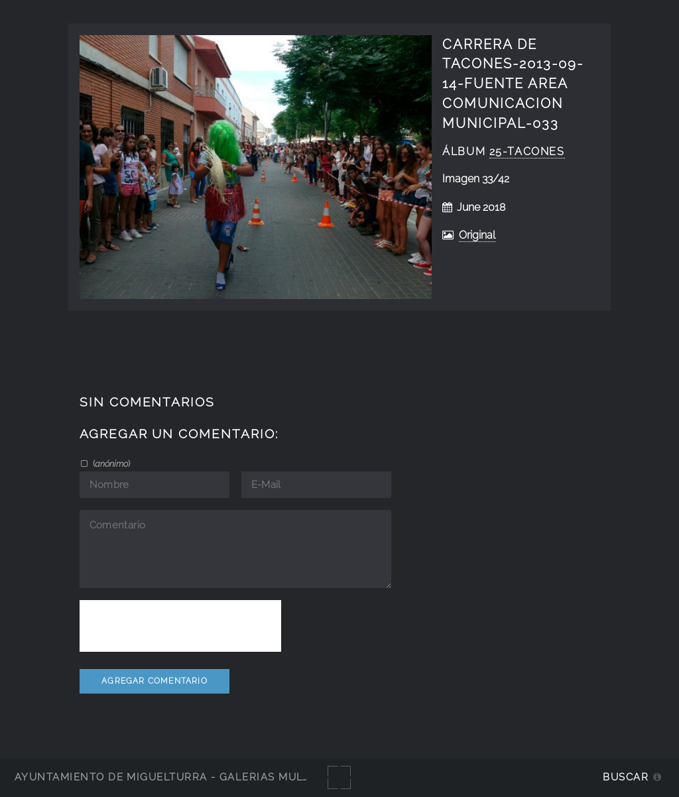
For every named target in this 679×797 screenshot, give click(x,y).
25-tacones (527, 151)
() (110, 463)
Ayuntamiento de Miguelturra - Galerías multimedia (182, 776)
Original (477, 235)
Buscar (625, 776)
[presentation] (180, 626)
